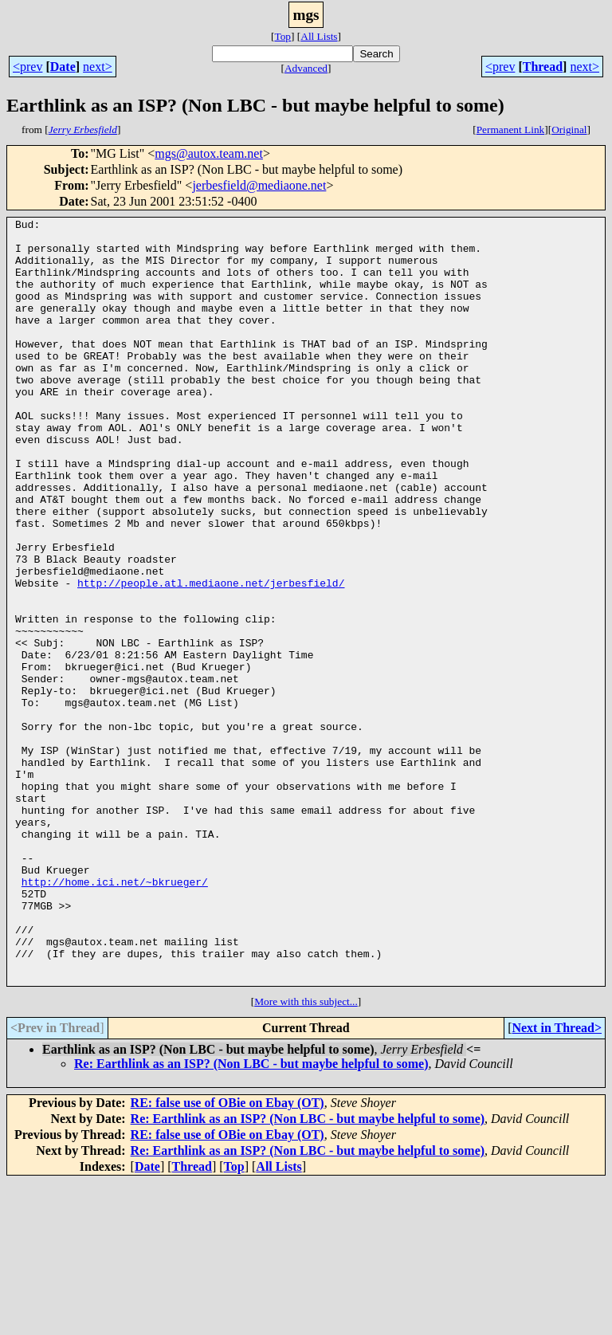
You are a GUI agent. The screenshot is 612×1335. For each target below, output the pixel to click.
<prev (27, 66)
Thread (543, 66)
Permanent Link (511, 129)
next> (97, 66)
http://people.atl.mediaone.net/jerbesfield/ (210, 657)
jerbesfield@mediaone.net (259, 185)
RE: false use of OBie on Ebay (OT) (227, 1255)
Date (63, 66)
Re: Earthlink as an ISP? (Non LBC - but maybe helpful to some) (251, 1216)
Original (568, 129)
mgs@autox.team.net (209, 153)
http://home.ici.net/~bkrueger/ (115, 1015)
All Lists (318, 36)
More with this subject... (306, 1154)
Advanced (306, 68)
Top (282, 36)
